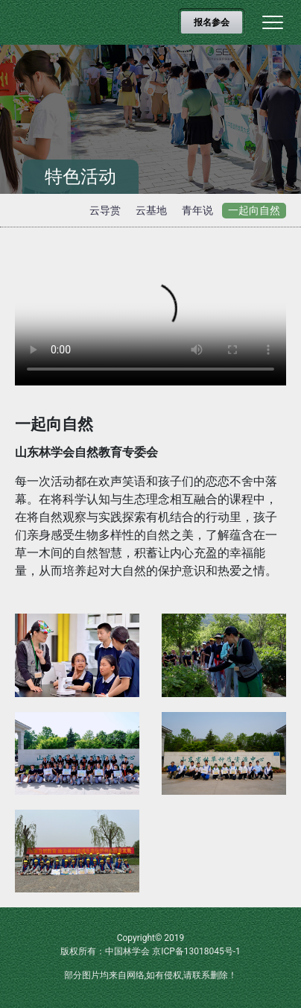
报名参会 (211, 22)
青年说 (197, 210)
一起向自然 (254, 210)
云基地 (151, 210)
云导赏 (105, 210)
